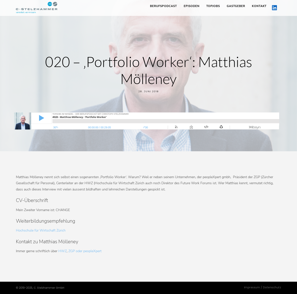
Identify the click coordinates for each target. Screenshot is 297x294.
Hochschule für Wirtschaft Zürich (41, 230)
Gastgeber (236, 6)
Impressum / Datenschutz (262, 287)
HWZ (62, 251)
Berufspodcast (163, 6)
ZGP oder (75, 251)
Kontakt (259, 6)
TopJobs (213, 6)
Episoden (191, 6)
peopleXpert (92, 251)
